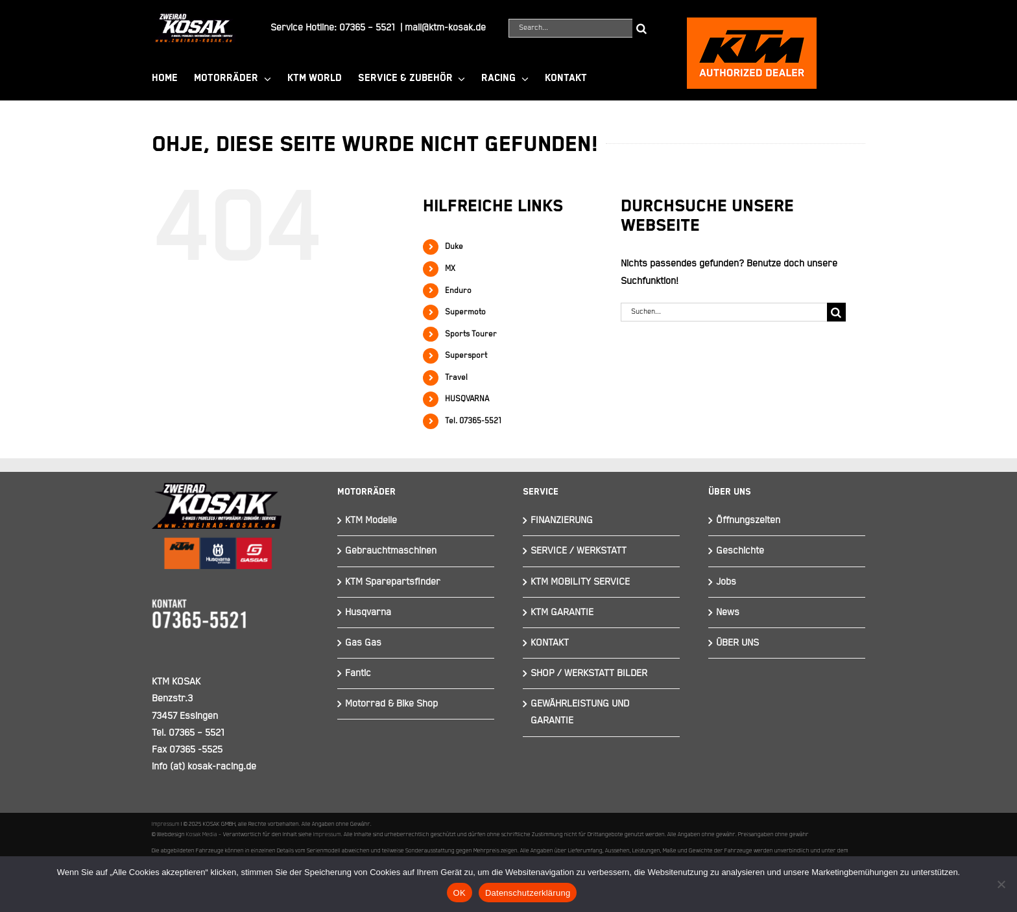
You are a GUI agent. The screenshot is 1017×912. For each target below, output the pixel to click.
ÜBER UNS (737, 642)
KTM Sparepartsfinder (392, 581)
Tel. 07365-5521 (473, 421)
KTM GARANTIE (562, 612)
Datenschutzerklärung (527, 893)
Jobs (726, 581)
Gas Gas (363, 642)
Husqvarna (368, 612)
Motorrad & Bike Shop (391, 703)
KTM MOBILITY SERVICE (580, 581)
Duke (454, 246)
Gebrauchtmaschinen (391, 550)
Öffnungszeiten (748, 520)
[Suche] (641, 28)
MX (450, 269)
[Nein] (1000, 884)
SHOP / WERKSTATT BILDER (589, 673)
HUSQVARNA (467, 399)
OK (459, 893)
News (727, 612)
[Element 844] (194, 18)
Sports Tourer (471, 334)
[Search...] (570, 28)
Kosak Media (201, 834)
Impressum (166, 824)
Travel (456, 377)
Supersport (466, 355)
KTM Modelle (371, 520)
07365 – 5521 (367, 27)
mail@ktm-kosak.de (445, 27)
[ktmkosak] (752, 23)
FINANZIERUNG (562, 520)
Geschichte (740, 550)
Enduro (458, 291)
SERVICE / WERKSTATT (579, 550)
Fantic (358, 673)
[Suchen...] (724, 312)
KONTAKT (550, 642)
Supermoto (465, 312)
